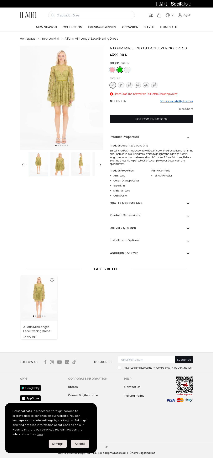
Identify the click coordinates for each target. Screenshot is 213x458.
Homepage (28, 38)
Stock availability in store (176, 101)
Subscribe (184, 360)
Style (149, 27)
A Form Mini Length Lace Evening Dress (91, 38)
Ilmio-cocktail (50, 38)
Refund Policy (134, 396)
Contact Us (132, 387)
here (40, 434)
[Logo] (28, 15)
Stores (73, 387)
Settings (57, 444)
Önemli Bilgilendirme (83, 395)
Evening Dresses (102, 27)
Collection (72, 27)
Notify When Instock (151, 119)
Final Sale (168, 27)
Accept (80, 444)
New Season (46, 27)
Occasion (130, 27)
